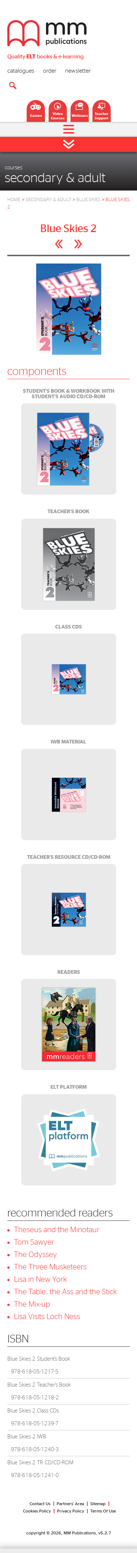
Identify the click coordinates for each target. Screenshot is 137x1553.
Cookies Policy (37, 1511)
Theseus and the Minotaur (56, 1230)
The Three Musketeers (50, 1267)
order (49, 71)
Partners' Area (70, 1504)
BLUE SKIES (88, 199)
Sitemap (98, 1504)
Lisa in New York (40, 1279)
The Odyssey (35, 1254)
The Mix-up (32, 1304)
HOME (13, 199)
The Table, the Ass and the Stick (65, 1292)
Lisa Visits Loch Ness (47, 1317)
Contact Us (40, 1504)
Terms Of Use (103, 1511)
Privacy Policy (70, 1511)
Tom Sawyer (34, 1242)
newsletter (78, 71)
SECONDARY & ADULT (48, 199)
